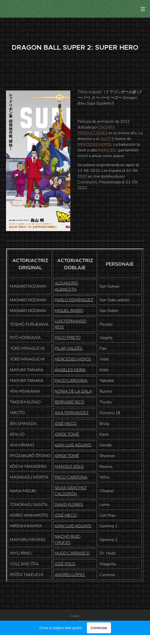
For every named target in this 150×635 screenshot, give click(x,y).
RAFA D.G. (108, 150)
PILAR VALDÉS (68, 348)
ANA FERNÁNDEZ (72, 413)
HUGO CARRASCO (72, 553)
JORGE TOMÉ (67, 434)
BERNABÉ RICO (69, 402)
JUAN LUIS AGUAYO (73, 445)
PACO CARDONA (71, 380)
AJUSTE (107, 138)
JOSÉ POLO (65, 564)
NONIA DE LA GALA (73, 391)
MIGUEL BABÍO (69, 310)
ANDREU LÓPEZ (70, 574)
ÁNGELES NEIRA (70, 370)
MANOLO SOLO (69, 466)
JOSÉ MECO (66, 423)
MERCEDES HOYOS (94, 144)
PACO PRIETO (68, 337)
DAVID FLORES (69, 504)
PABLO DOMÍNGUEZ (74, 300)
